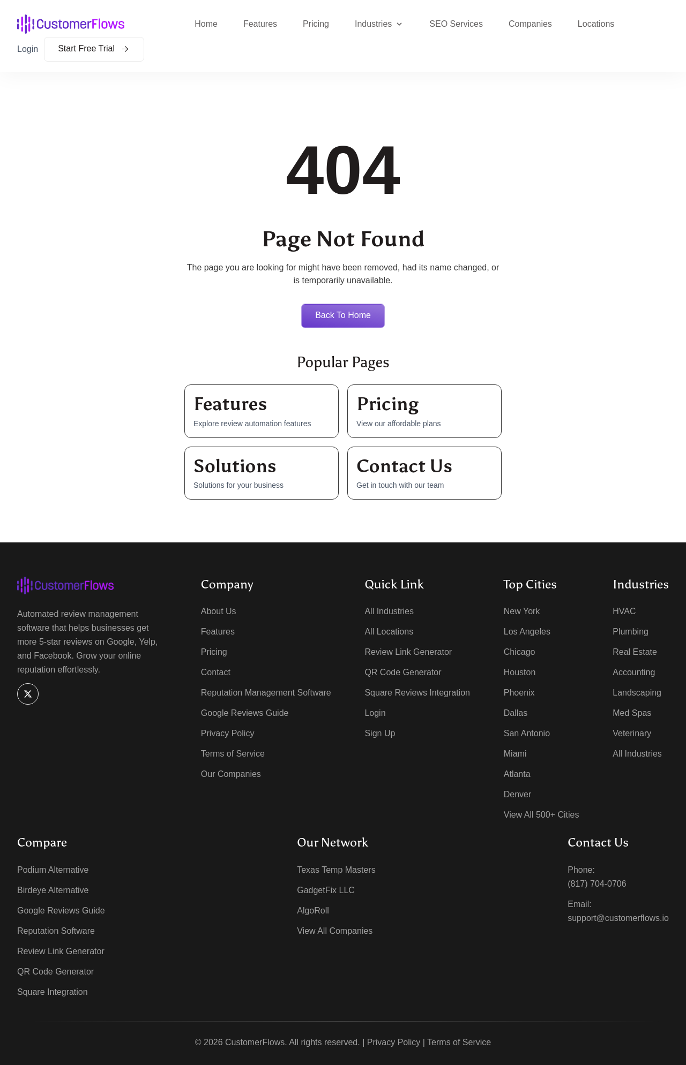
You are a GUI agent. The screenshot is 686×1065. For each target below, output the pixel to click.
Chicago (519, 652)
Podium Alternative (52, 870)
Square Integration (52, 992)
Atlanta (517, 774)
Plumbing (630, 632)
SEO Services (456, 23)
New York (522, 611)
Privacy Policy (228, 733)
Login (27, 49)
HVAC (624, 611)
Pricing (316, 23)
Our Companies (231, 774)
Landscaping (637, 693)
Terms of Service (233, 754)
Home (206, 23)
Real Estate (635, 652)
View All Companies (334, 931)
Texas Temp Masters (336, 870)
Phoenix (519, 693)
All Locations (388, 632)
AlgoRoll (313, 911)
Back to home (343, 315)
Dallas (515, 713)
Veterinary (632, 733)
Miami (515, 754)
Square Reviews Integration (417, 693)
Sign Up (379, 733)
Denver (518, 794)
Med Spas (632, 713)
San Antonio (527, 733)
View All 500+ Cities (541, 815)
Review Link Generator (408, 652)
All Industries (389, 611)
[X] (28, 694)
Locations (596, 23)
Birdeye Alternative (52, 890)
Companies (530, 23)
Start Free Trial (94, 48)
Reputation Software (56, 931)
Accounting (634, 672)
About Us (218, 611)
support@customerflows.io (618, 918)
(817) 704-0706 (597, 884)
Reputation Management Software (266, 693)
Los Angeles (527, 632)
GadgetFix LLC (326, 890)
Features (260, 23)
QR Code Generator (402, 672)
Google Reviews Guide (245, 713)
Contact (215, 672)
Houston (520, 672)
